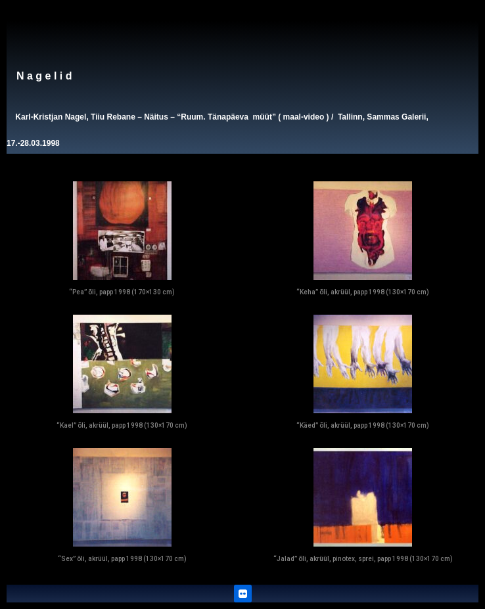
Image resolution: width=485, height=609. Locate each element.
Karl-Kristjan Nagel (50, 117)
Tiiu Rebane (113, 117)
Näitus (156, 117)
